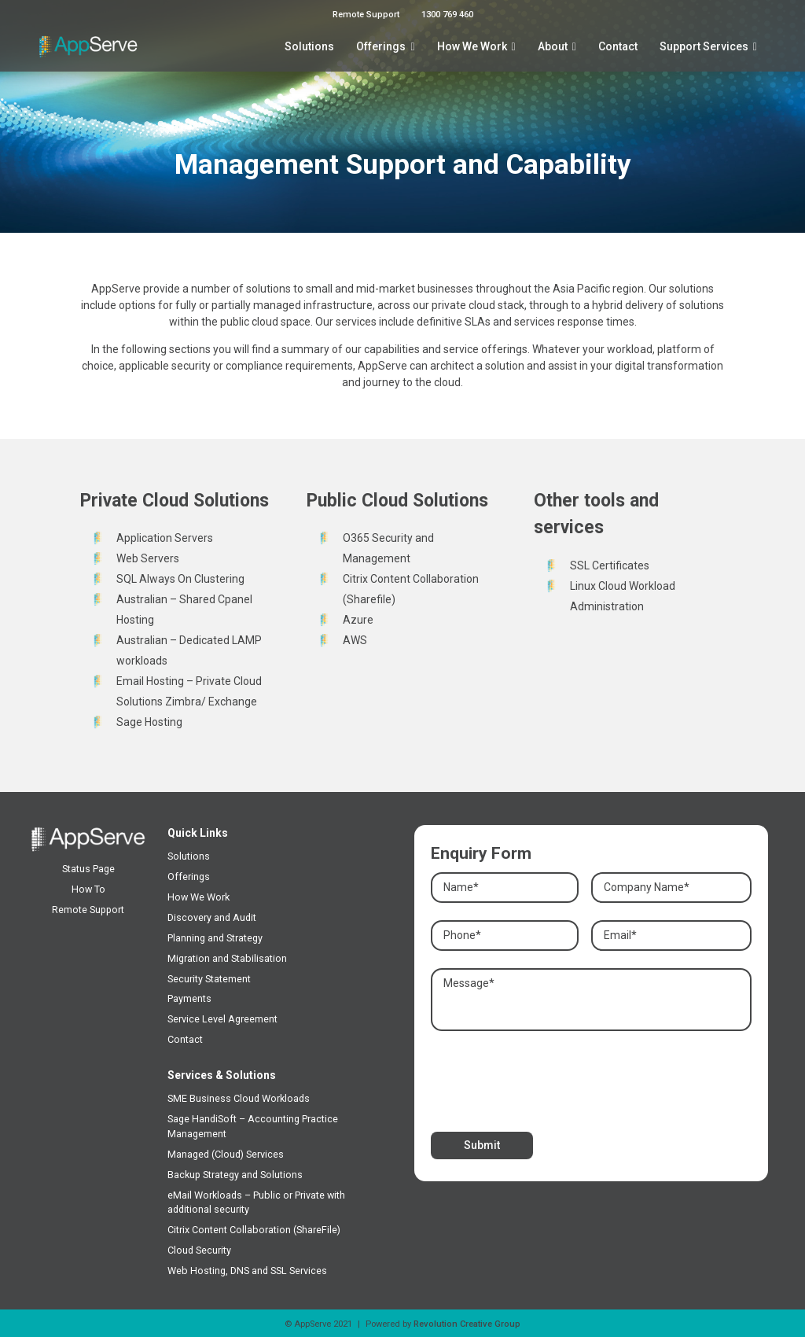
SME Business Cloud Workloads (238, 1098)
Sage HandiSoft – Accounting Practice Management (252, 1126)
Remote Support (366, 14)
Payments (189, 998)
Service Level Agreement (222, 1019)
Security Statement (209, 979)
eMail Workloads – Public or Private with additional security (256, 1202)
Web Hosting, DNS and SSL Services (247, 1270)
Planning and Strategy (215, 938)
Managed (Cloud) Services (225, 1154)
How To (88, 889)
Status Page (88, 869)
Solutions (309, 46)
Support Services (704, 46)
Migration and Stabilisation (227, 958)
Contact (618, 46)
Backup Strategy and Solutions (235, 1174)
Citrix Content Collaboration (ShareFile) (253, 1230)
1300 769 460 (447, 14)
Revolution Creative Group (467, 1324)
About (553, 46)
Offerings (381, 46)
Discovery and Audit (211, 917)
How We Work (472, 46)
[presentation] (550, 1077)
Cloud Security (199, 1250)
